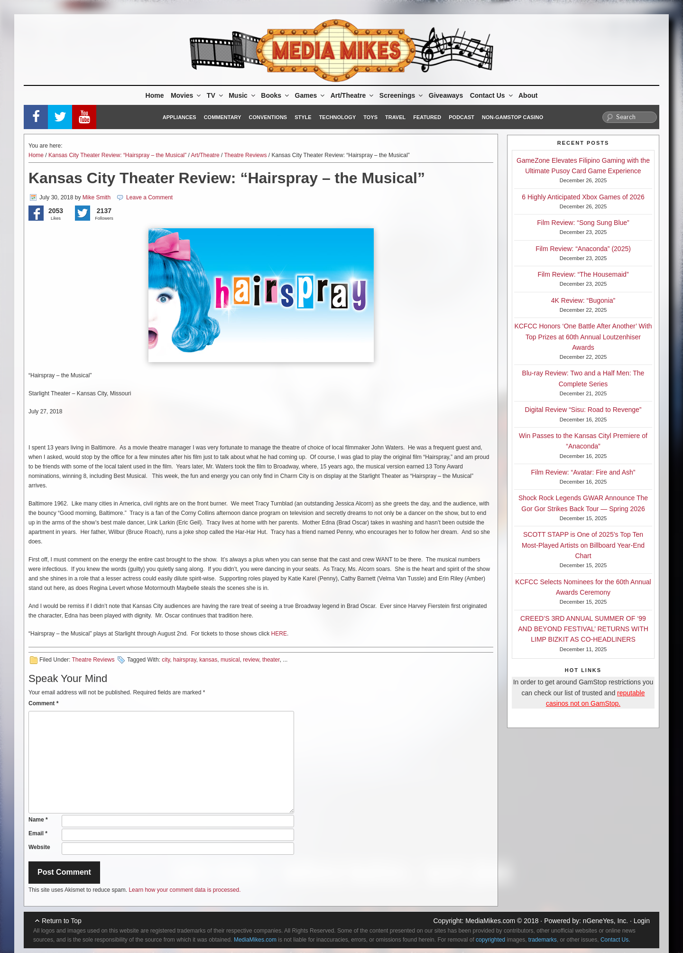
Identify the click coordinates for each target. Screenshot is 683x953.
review (251, 659)
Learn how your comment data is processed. (184, 890)
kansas (208, 659)
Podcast (461, 117)
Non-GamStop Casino (512, 117)
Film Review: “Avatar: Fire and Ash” (583, 472)
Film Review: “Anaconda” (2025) (583, 248)
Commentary (222, 117)
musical (230, 659)
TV (215, 95)
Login (642, 921)
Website (39, 847)
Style (303, 117)
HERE (279, 633)
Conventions (268, 117)
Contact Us (492, 95)
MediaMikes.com (490, 921)
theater (271, 659)
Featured (427, 117)
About (527, 95)
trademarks (542, 939)
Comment (43, 703)
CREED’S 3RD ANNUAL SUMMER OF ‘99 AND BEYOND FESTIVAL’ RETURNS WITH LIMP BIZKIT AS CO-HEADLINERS (583, 629)
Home (155, 95)
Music (243, 95)
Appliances (179, 117)
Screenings (401, 95)
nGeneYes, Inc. (605, 921)
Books (275, 95)
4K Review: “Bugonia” (583, 300)
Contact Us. (615, 939)
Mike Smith (97, 197)
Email (37, 833)
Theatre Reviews (245, 155)
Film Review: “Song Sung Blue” (583, 222)
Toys (370, 117)
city (166, 659)
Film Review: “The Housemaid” (582, 274)
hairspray (184, 659)
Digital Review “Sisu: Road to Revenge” (583, 409)
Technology (337, 117)
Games (310, 95)
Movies (186, 95)
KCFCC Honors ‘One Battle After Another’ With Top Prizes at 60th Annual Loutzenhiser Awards (583, 336)
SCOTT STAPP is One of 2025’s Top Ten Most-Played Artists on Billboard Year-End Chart (583, 545)
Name (38, 819)
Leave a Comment (149, 197)
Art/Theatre (353, 95)
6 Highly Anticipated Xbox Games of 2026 (583, 197)
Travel (395, 117)
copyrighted (490, 939)
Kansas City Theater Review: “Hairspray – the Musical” (117, 155)
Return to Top (62, 921)
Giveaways (446, 95)
